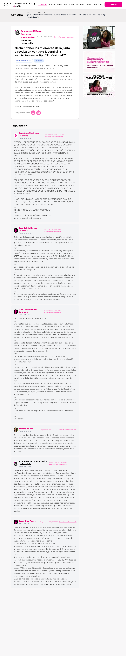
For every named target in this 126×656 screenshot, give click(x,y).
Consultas (42, 4)
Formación (69, 4)
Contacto (97, 4)
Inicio (29, 12)
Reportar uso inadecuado (64, 37)
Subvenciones (55, 4)
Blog (89, 4)
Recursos (80, 4)
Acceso (113, 4)
